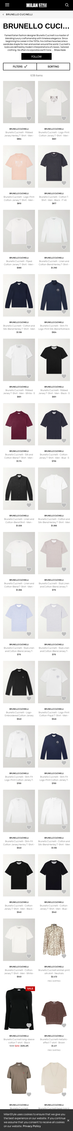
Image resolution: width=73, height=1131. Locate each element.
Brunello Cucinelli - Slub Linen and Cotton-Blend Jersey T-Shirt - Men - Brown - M (54, 586)
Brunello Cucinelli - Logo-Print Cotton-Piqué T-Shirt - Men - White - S (54, 715)
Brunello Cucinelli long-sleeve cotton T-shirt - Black (19, 1041)
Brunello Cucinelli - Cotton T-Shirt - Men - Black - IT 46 (54, 198)
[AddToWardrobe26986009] (64, 505)
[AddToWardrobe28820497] (29, 1095)
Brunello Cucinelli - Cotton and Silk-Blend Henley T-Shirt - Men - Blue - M (19, 329)
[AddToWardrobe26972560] (64, 828)
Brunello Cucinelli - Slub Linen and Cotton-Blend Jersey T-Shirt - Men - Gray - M (54, 651)
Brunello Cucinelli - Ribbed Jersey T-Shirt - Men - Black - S (54, 392)
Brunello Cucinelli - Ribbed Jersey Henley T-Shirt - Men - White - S (19, 135)
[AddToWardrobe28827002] (64, 956)
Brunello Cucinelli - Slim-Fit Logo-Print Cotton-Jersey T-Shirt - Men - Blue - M (54, 780)
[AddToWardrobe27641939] (29, 441)
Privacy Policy (32, 1126)
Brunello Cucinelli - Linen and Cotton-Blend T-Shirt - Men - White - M (19, 586)
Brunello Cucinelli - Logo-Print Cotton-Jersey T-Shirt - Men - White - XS (54, 135)
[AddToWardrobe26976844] (29, 763)
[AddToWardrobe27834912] (64, 312)
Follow (36, 56)
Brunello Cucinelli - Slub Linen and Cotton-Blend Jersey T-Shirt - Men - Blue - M (19, 651)
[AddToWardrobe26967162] (29, 892)
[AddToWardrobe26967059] (29, 956)
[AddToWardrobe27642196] (29, 377)
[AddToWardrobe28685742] (29, 248)
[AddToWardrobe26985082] (64, 570)
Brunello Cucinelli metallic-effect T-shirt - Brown (54, 1041)
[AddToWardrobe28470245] (29, 312)
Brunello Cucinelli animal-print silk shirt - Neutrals (54, 971)
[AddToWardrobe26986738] (64, 441)
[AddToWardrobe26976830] (64, 763)
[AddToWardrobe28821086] (64, 1026)
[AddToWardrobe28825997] (29, 1026)
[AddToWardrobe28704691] (29, 183)
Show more (60, 50)
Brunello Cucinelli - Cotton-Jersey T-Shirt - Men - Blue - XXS (54, 909)
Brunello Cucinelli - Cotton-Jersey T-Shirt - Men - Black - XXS (19, 909)
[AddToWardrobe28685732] (64, 248)
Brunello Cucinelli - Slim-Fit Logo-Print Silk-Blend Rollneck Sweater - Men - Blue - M (54, 329)
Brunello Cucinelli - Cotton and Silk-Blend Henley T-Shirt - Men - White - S (54, 844)
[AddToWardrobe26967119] (64, 892)
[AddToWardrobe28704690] (64, 183)
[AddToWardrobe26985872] (29, 570)
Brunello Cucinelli (19, 14)
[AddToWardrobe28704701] (29, 119)
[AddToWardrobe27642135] (64, 377)
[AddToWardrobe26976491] (29, 828)
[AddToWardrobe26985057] (29, 634)
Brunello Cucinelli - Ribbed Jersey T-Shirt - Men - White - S (19, 392)
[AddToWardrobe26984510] (64, 634)
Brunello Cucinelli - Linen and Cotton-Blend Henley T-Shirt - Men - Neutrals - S (54, 264)
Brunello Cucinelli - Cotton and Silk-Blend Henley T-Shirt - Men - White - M (54, 522)
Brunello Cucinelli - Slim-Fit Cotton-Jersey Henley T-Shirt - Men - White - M (19, 844)
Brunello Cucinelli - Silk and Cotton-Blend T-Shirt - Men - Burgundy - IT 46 (19, 458)
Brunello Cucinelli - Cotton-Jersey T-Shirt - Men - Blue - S (54, 456)
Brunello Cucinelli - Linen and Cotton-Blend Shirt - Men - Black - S (19, 522)
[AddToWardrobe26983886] (29, 699)
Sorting (53, 66)
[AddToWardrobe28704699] (64, 119)
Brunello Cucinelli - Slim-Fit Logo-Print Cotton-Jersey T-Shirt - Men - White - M (19, 780)
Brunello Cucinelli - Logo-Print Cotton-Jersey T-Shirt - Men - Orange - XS (19, 200)
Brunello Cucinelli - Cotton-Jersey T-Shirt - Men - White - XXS (19, 973)
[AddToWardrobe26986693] (29, 505)
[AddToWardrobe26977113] (64, 699)
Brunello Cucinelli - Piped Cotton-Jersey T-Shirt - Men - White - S (19, 264)
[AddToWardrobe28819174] (64, 1095)
